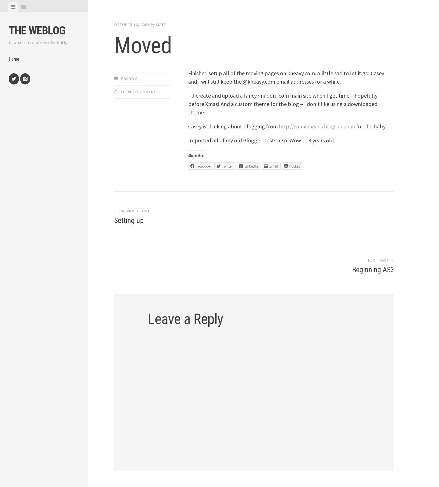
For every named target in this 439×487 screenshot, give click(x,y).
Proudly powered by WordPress (155, 458)
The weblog (37, 30)
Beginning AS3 (373, 230)
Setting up (129, 230)
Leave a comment (138, 91)
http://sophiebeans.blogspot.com (319, 126)
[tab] (13, 7)
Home (14, 60)
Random (129, 78)
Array (234, 458)
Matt (161, 24)
